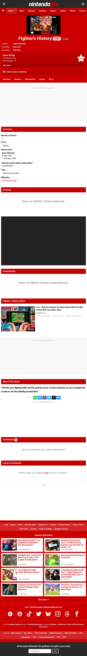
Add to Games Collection (15, 72)
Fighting (6, 146)
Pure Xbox (28, 633)
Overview (6, 79)
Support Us (42, 525)
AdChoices (62, 624)
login (46, 472)
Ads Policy (23, 529)
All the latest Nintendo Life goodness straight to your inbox (43, 646)
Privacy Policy (64, 525)
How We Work (30, 525)
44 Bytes (53, 624)
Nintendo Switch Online (11, 173)
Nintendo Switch (58, 316)
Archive (33, 529)
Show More (43, 600)
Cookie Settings (45, 529)
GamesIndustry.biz (46, 637)
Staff (20, 525)
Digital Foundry (56, 633)
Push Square (16, 633)
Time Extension (41, 633)
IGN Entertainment (35, 624)
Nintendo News (71, 633)
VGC (34, 637)
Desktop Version (61, 529)
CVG (58, 637)
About (13, 525)
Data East (17, 47)
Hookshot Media (14, 624)
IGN (80, 633)
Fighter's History (39, 38)
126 (31, 329)
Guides (42, 79)
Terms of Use (77, 525)
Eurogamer (25, 637)
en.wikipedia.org (9, 181)
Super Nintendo (19, 44)
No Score (7, 65)
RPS (64, 637)
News (51, 79)
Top (6, 525)
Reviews (17, 79)
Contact (53, 525)
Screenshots (30, 79)
